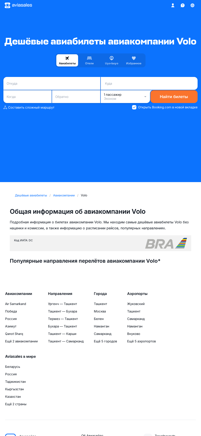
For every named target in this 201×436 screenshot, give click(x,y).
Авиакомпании (18, 294)
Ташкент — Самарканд (66, 341)
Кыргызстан (14, 389)
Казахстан (13, 397)
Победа (11, 311)
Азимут (10, 326)
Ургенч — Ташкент (62, 304)
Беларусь (12, 367)
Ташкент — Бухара (62, 311)
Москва (100, 311)
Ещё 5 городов (105, 341)
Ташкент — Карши (62, 334)
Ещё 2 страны (15, 404)
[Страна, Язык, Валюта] (192, 5)
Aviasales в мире (20, 356)
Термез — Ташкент (63, 319)
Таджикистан (15, 382)
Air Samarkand (15, 304)
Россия (11, 319)
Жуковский (136, 304)
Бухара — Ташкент (62, 326)
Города (100, 294)
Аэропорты (137, 294)
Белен (99, 319)
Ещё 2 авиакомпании (21, 341)
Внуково (133, 334)
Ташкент (100, 304)
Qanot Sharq (14, 334)
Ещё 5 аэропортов (141, 341)
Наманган (101, 326)
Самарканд (102, 334)
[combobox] (51, 83)
